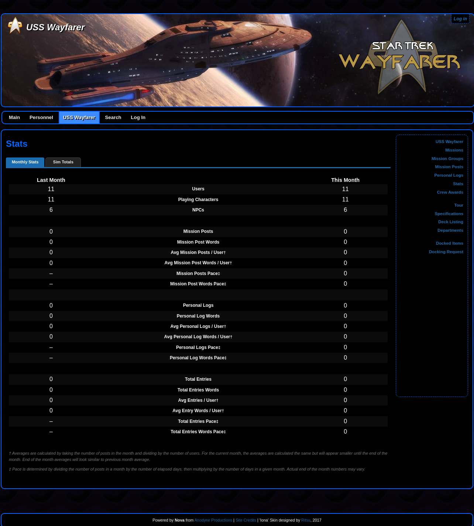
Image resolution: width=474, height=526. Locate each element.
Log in (460, 18)
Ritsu (305, 520)
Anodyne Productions (214, 520)
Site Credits (246, 520)
